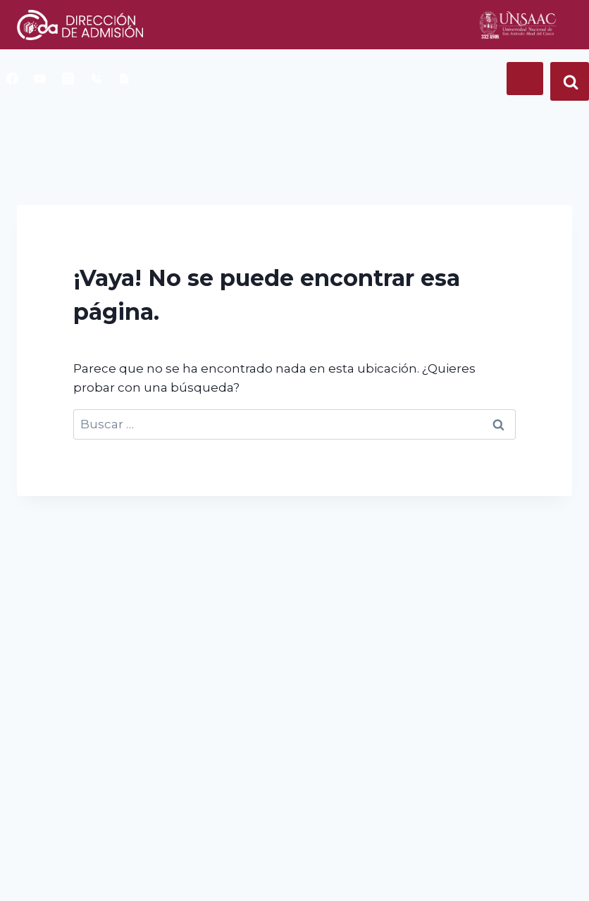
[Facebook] (12, 78)
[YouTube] (40, 78)
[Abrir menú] (525, 78)
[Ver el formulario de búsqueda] (569, 81)
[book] (124, 78)
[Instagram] (68, 78)
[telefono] (96, 78)
